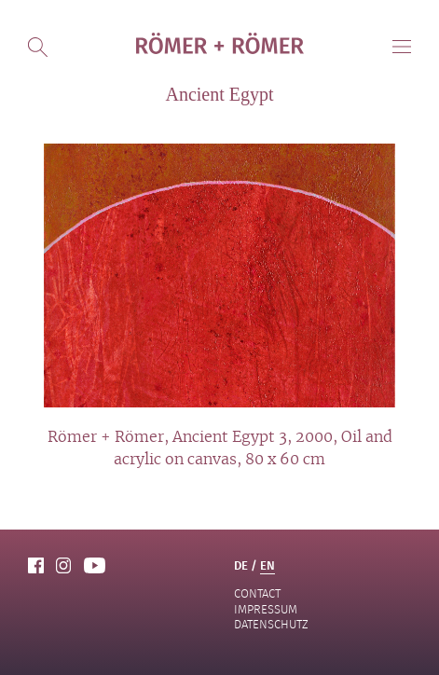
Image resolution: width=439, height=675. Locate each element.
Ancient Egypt (219, 94)
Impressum (265, 609)
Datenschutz (271, 624)
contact (257, 593)
